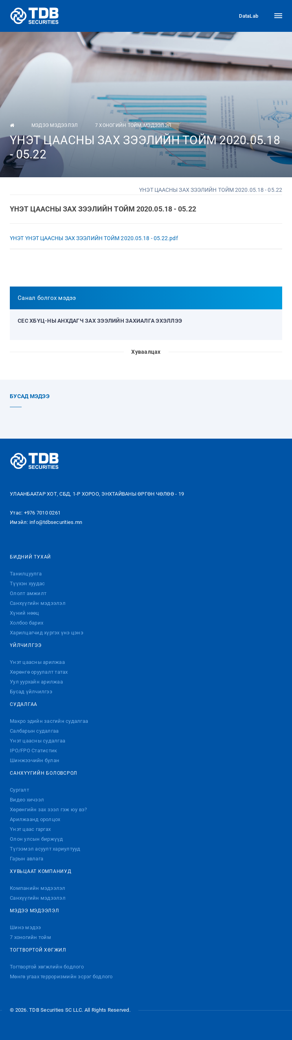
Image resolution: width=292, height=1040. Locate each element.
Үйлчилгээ (26, 645)
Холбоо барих (26, 623)
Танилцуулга (26, 574)
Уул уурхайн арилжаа (36, 682)
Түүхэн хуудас (27, 583)
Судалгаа (23, 704)
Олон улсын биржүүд (36, 839)
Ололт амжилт (28, 593)
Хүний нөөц (24, 613)
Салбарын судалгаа (34, 731)
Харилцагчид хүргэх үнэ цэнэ (46, 633)
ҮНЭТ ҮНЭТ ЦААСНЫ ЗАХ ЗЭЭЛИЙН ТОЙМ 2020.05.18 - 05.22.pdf (94, 238)
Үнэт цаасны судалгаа (37, 741)
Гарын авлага (26, 859)
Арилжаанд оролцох (35, 819)
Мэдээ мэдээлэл (54, 125)
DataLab (241, 16)
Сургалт (19, 790)
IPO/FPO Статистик (33, 750)
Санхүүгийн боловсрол (43, 773)
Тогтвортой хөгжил (38, 950)
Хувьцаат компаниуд (41, 871)
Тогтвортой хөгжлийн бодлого (47, 967)
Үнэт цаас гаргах (30, 829)
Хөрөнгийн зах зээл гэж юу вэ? (48, 809)
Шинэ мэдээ (25, 927)
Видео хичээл (27, 800)
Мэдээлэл (157, 125)
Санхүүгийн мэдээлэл (38, 603)
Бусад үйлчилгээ (31, 692)
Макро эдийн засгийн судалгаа (49, 721)
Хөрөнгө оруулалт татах (39, 672)
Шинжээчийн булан (34, 760)
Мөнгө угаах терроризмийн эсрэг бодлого (61, 976)
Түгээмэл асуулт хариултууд (45, 849)
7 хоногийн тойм (118, 125)
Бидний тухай (30, 557)
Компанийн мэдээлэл (38, 888)
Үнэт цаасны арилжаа (37, 662)
